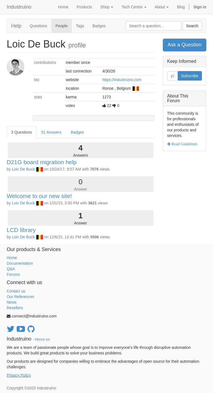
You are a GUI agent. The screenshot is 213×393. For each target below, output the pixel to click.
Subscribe (189, 76)
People (61, 26)
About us (42, 339)
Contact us (16, 291)
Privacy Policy (19, 375)
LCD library (21, 230)
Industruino (19, 7)
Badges (98, 26)
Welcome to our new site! (39, 196)
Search (192, 26)
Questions (38, 26)
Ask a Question (184, 44)
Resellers (15, 308)
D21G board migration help (42, 162)
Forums (13, 274)
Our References (20, 296)
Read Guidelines (184, 144)
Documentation (20, 263)
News (11, 302)
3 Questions (21, 132)
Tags (80, 26)
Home (12, 258)
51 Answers (51, 132)
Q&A (11, 269)
